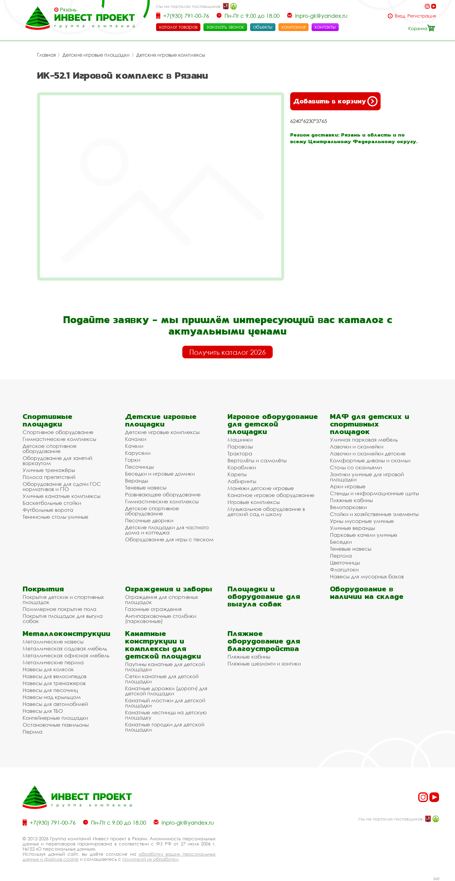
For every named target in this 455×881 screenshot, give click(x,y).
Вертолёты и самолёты (257, 460)
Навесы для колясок (48, 669)
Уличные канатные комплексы (61, 496)
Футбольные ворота (48, 509)
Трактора (240, 453)
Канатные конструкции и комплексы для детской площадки (163, 645)
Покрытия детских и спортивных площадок (63, 599)
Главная (46, 55)
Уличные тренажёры (49, 470)
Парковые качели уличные (363, 534)
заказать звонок (225, 27)
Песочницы (139, 466)
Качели (134, 445)
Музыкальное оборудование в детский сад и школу (266, 511)
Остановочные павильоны (56, 724)
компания (293, 27)
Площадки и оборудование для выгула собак (264, 596)
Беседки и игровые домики (160, 473)
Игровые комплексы (254, 502)
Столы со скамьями (356, 467)
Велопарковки (348, 507)
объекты (262, 27)
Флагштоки (344, 569)
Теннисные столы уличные (55, 516)
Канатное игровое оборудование (271, 495)
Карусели (137, 452)
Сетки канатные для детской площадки (162, 679)
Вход (400, 15)
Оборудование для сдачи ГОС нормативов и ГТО (62, 486)
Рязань (68, 10)
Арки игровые (348, 486)
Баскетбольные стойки (52, 502)
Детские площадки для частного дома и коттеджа (167, 530)
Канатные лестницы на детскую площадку (166, 715)
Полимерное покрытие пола (59, 609)
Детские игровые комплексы (170, 55)
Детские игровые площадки (96, 55)
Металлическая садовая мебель (65, 648)
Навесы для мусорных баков (367, 576)
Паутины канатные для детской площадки (165, 667)
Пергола (341, 555)
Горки (132, 459)
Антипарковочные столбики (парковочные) (160, 618)
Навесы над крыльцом (52, 697)
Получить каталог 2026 (227, 352)
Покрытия (43, 589)
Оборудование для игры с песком (169, 539)
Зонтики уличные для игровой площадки (367, 477)
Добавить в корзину (335, 101)
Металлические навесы (53, 641)
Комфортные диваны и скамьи (370, 460)
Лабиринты (242, 481)
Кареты (237, 474)
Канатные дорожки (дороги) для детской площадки (166, 691)
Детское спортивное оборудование (50, 448)
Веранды (136, 480)
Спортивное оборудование (58, 432)
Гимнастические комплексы (59, 439)
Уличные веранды (352, 527)
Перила (32, 731)
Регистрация (421, 15)
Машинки (240, 439)
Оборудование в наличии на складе (366, 592)
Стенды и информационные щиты (374, 493)
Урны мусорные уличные (362, 521)
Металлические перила (53, 662)
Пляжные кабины (351, 500)
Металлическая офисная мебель (66, 655)
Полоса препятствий (49, 477)
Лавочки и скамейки (356, 446)
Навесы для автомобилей (55, 703)
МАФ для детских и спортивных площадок (369, 424)
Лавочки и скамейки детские (368, 453)
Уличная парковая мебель (364, 439)
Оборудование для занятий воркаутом (57, 460)
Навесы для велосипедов (54, 676)
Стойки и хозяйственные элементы (374, 514)
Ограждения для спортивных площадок (161, 599)
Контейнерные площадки (55, 717)
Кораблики (242, 467)
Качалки (135, 439)
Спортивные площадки (47, 420)
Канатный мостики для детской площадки (165, 703)
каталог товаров (178, 27)
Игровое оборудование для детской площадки (273, 424)
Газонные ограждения (153, 609)
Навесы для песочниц (50, 690)
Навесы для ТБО (43, 710)
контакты (325, 27)
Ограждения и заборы (168, 589)
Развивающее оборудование (163, 494)
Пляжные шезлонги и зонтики (264, 663)
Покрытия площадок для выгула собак (63, 618)
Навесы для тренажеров (54, 683)
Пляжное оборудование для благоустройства (264, 641)
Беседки (341, 541)
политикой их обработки (150, 859)
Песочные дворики (149, 520)
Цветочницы (345, 562)
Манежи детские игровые (261, 488)
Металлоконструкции (66, 633)
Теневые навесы (145, 487)
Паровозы (240, 446)
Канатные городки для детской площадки (164, 727)
